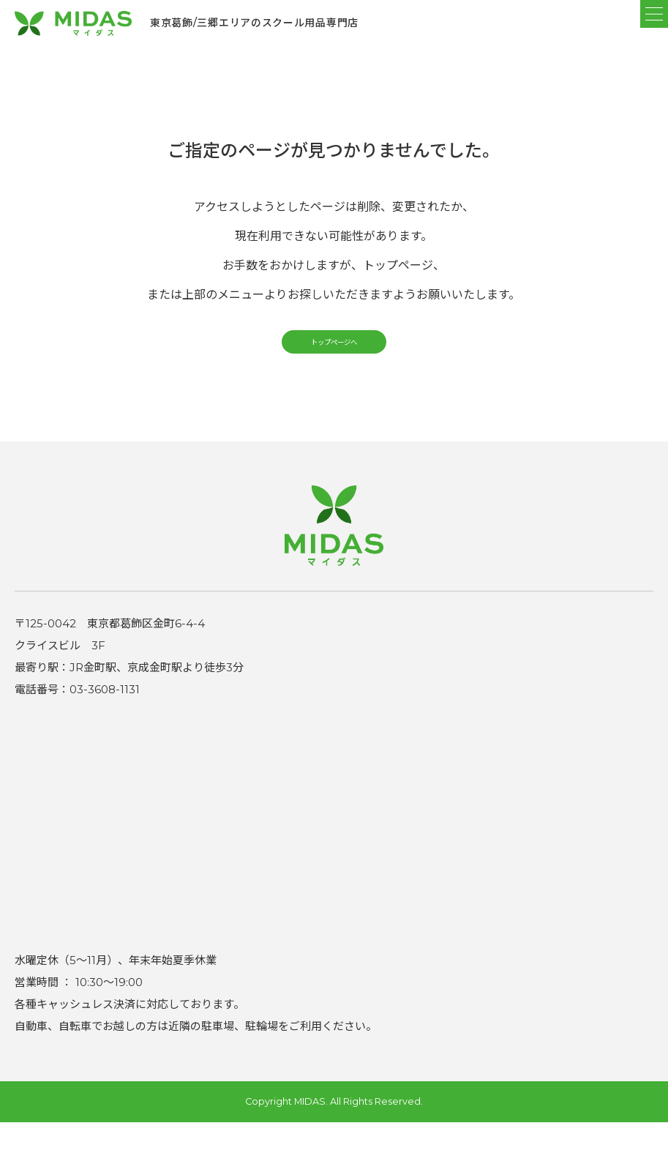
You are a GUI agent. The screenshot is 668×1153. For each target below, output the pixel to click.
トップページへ (334, 363)
